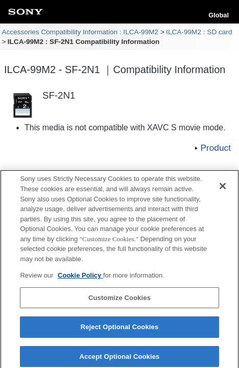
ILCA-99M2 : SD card (199, 32)
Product (215, 148)
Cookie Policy (80, 278)
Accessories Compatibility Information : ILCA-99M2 (80, 32)
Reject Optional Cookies (120, 330)
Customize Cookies (119, 300)
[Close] (222, 189)
